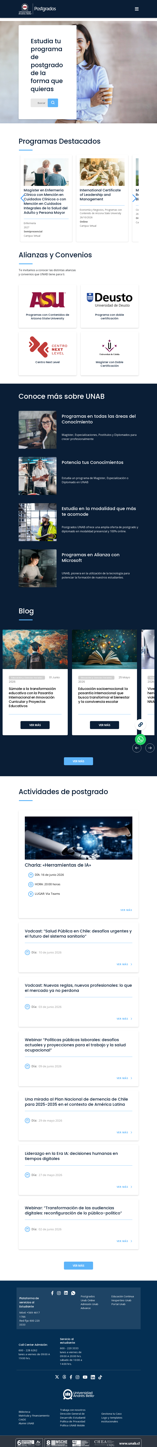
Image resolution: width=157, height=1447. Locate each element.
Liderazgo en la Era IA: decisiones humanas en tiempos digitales (71, 1156)
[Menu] (137, 9)
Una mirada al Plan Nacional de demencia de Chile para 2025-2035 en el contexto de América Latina (76, 1102)
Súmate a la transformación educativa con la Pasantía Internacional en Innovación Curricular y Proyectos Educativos (32, 697)
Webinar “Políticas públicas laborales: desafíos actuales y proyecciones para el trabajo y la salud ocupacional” (75, 1045)
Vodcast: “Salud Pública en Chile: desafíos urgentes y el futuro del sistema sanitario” (78, 933)
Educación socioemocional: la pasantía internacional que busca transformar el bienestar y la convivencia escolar (104, 695)
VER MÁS (35, 725)
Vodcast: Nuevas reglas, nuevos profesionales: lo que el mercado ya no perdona (78, 988)
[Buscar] (44, 103)
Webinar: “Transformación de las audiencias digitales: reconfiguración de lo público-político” (73, 1210)
